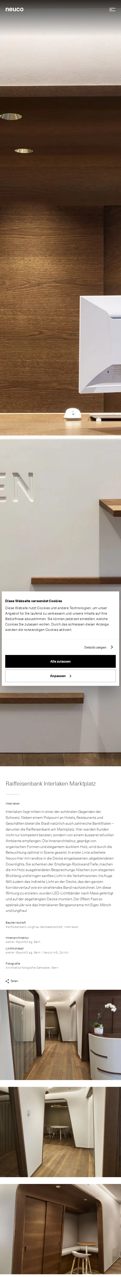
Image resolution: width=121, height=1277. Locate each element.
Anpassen (60, 676)
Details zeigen (95, 647)
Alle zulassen (60, 661)
